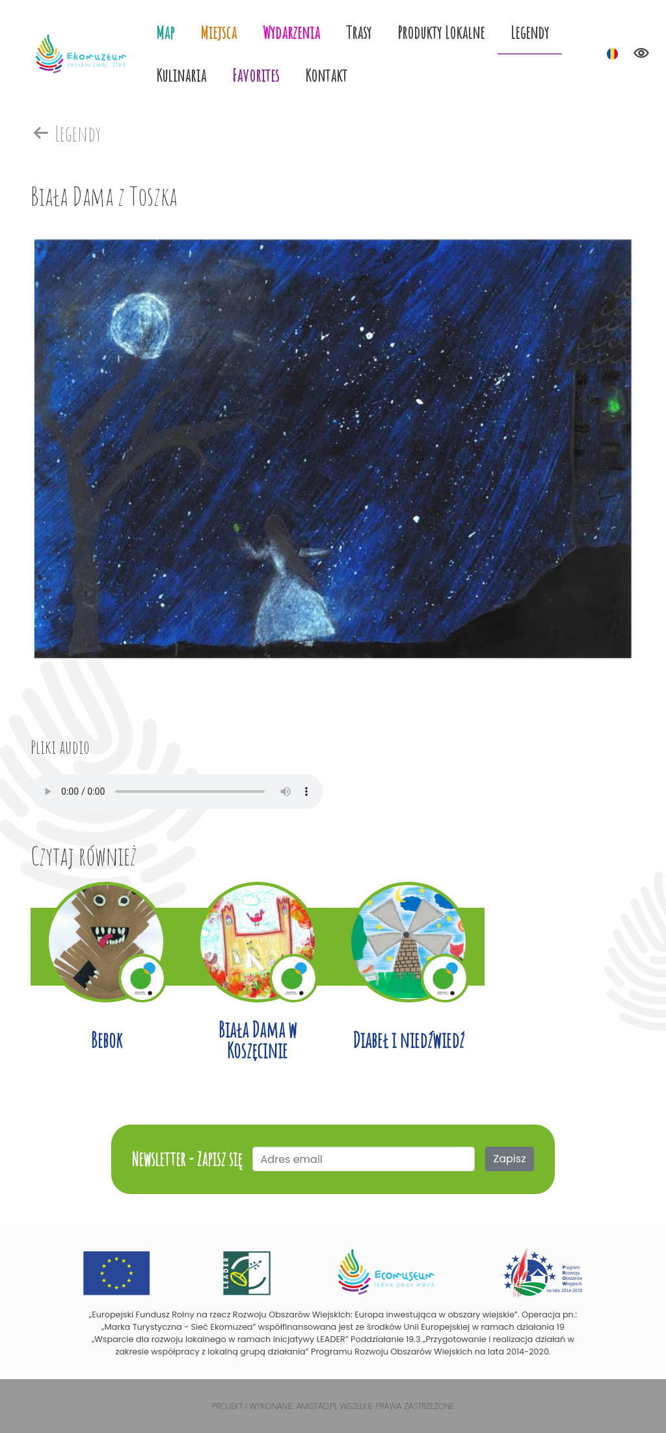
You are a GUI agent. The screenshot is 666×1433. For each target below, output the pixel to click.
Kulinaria (181, 75)
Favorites (255, 75)
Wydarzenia (291, 32)
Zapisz (510, 1158)
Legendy (530, 32)
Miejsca (218, 32)
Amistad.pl (317, 1406)
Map (165, 32)
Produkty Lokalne (441, 32)
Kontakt (326, 75)
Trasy (358, 32)
